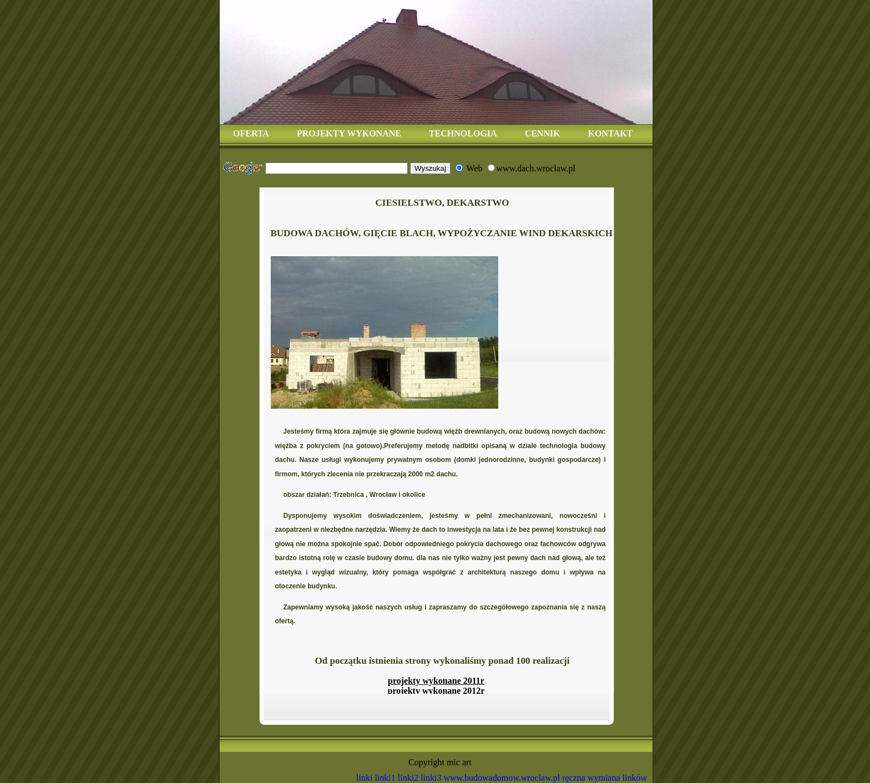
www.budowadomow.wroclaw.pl (501, 777)
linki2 (408, 777)
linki (364, 777)
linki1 (385, 777)
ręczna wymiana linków (604, 777)
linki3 (431, 777)
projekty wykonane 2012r (436, 690)
